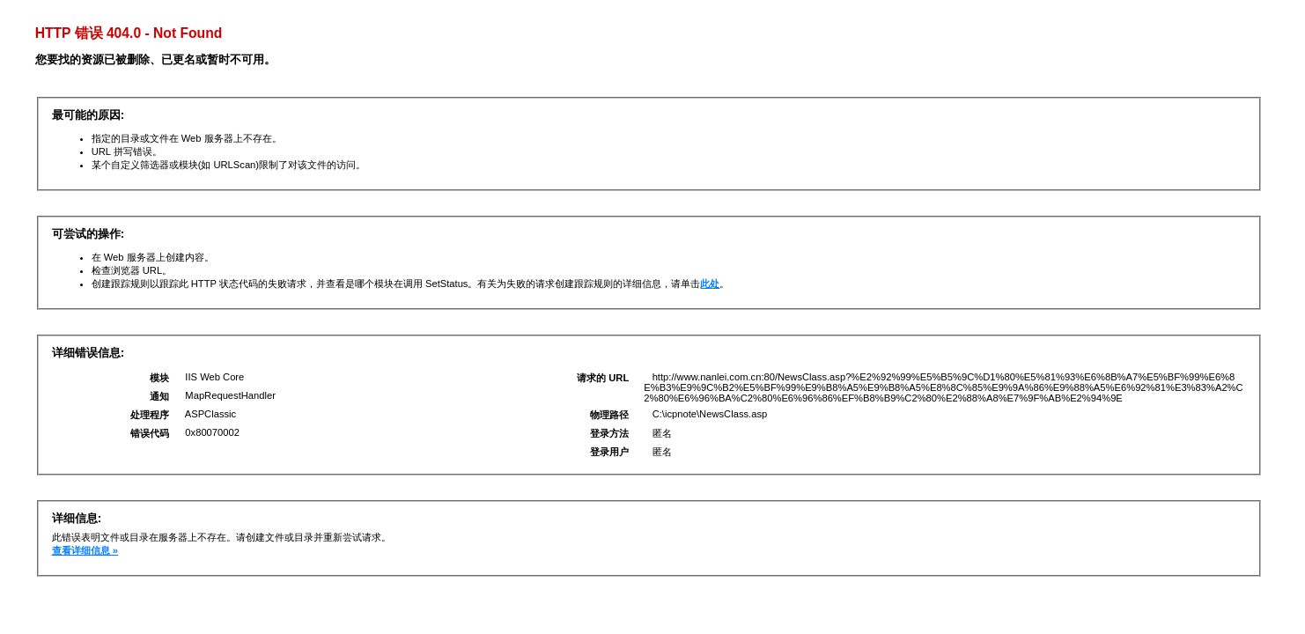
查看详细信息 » (85, 550)
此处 (709, 283)
